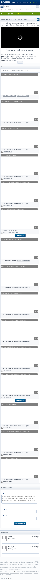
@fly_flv (12, 578)
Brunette (23, 56)
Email (5, 516)
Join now (35, 14)
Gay (20, 2)
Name (5, 509)
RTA (9, 569)
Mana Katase (11, 60)
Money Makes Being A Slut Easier (13, 209)
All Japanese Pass (13, 54)
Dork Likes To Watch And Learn (12, 458)
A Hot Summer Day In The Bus (11, 239)
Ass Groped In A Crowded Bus (11, 101)
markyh (23, 547)
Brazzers (4, 14)
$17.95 (19, 14)
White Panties (10, 58)
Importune (30, 58)
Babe (7, 56)
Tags (3, 56)
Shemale (26, 2)
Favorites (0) (19, 571)
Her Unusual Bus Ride (9, 155)
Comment (7, 494)
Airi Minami (7, 370)
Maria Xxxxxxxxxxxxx (10, 232)
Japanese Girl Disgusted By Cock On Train (16, 347)
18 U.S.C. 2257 (14, 573)
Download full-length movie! (20, 50)
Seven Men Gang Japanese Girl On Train (15, 374)
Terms (21, 573)
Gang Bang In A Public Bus (10, 74)
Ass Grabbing (21, 58)
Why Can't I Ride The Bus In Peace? (13, 320)
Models (3, 60)
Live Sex (33, 2)
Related (5, 71)
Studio (3, 54)
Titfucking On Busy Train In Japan (13, 266)
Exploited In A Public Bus (9, 128)
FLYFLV (9, 571)
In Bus (29, 56)
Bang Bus (14, 230)
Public (17, 56)
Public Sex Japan (27, 54)
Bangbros (6, 230)
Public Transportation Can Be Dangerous (15, 182)
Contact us (8, 574)
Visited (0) (27, 571)
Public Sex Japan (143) (20, 71)
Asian (12, 56)
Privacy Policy (28, 573)
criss (23, 537)
